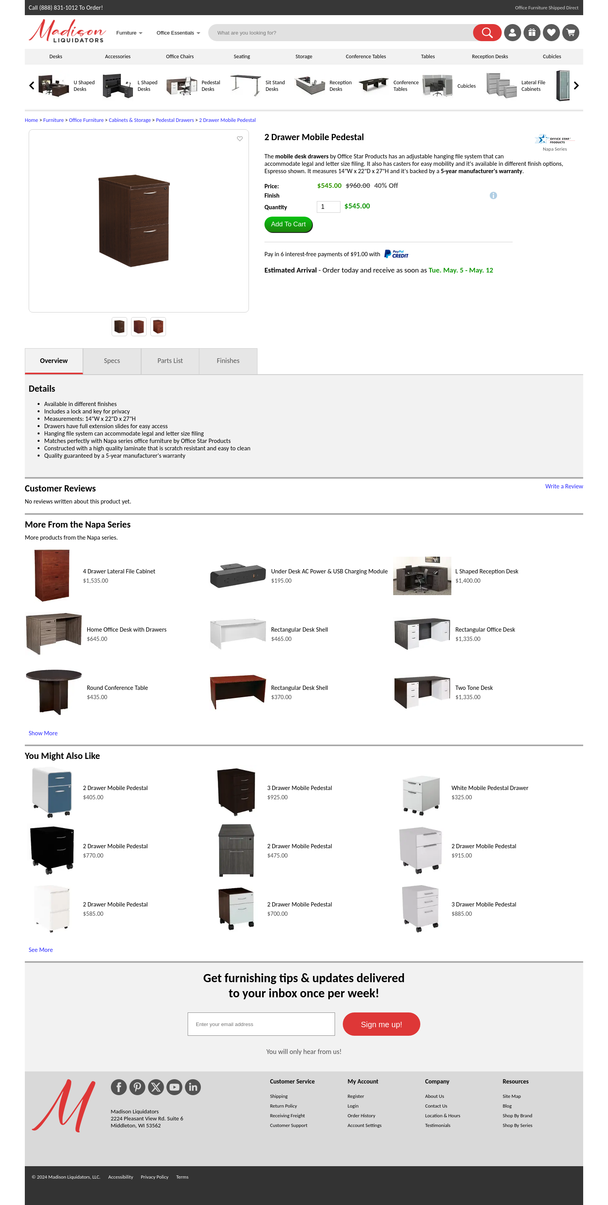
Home (31, 120)
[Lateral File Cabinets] (501, 99)
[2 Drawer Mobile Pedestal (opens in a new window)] (52, 817)
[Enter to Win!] (532, 39)
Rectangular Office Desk (485, 629)
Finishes (228, 360)
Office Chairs (179, 56)
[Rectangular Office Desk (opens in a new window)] (422, 649)
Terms (182, 1177)
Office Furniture (86, 120)
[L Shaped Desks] (117, 99)
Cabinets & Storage (130, 120)
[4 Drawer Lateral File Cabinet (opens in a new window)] (52, 600)
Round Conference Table (117, 687)
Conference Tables (366, 56)
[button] (487, 32)
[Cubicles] (437, 99)
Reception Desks (490, 56)
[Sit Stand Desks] (245, 99)
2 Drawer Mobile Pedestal (227, 120)
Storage (303, 56)
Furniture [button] (129, 33)
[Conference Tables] (373, 99)
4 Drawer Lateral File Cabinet (119, 571)
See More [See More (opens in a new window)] (41, 949)
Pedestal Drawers (175, 120)
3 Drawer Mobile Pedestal (299, 788)
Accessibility (120, 1177)
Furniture (53, 120)
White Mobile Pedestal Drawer (489, 788)
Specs (112, 360)
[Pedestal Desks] (181, 99)
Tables (428, 56)
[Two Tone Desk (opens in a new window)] (422, 708)
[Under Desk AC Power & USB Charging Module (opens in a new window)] (238, 587)
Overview (53, 360)
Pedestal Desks (211, 85)
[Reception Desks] (309, 99)
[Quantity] (328, 207)
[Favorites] (551, 39)
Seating (242, 56)
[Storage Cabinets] (565, 99)
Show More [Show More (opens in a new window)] (43, 733)
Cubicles (552, 56)
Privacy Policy (154, 1177)
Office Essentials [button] (178, 33)
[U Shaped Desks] (53, 99)
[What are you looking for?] (345, 32)
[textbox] (261, 1024)
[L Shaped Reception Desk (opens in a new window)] (422, 593)
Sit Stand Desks (275, 85)
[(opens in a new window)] (554, 139)
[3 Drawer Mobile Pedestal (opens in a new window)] (236, 817)
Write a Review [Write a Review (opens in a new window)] (564, 486)
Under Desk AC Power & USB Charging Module (329, 571)
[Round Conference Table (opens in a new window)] (54, 714)
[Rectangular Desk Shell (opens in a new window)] (238, 648)
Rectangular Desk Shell (299, 629)
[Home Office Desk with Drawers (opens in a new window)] (54, 654)
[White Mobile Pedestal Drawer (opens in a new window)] (420, 817)
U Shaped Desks (84, 85)
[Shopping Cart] (570, 32)
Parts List (170, 360)
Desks (56, 56)
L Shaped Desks (147, 85)
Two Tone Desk (474, 687)
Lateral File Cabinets (533, 85)
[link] (570, 32)
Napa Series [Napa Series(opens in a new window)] (555, 149)
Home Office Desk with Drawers (127, 629)
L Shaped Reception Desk (486, 571)
